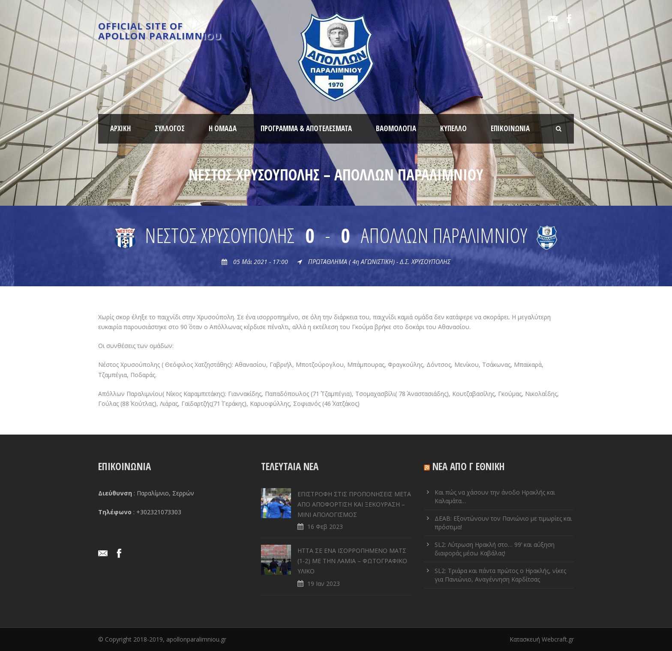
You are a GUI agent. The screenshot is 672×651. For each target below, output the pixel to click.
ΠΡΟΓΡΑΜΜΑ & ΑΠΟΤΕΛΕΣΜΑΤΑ (306, 128)
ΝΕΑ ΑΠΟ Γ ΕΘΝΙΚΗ (468, 466)
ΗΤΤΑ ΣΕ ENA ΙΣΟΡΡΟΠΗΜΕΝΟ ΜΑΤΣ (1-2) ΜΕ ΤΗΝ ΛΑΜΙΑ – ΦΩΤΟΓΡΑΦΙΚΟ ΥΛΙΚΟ (352, 560)
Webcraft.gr (558, 639)
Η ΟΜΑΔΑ (223, 128)
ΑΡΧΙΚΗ (120, 128)
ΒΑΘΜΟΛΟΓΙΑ (396, 128)
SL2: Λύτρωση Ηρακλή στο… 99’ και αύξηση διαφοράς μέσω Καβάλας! (495, 548)
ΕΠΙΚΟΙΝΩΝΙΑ (510, 128)
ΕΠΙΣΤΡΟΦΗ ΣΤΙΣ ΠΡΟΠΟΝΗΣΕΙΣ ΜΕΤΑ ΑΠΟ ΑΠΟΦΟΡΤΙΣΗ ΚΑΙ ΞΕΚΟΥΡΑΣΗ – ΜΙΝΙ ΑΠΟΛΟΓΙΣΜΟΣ (354, 504)
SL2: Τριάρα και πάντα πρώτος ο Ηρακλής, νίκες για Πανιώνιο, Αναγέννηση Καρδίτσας (500, 575)
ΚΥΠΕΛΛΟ (453, 128)
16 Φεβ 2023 (325, 526)
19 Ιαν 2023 (323, 583)
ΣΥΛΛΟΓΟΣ (170, 128)
